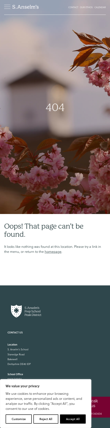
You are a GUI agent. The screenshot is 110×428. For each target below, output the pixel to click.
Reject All (45, 419)
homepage (53, 251)
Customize (19, 419)
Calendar (100, 7)
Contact (73, 7)
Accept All (73, 419)
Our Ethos (86, 7)
